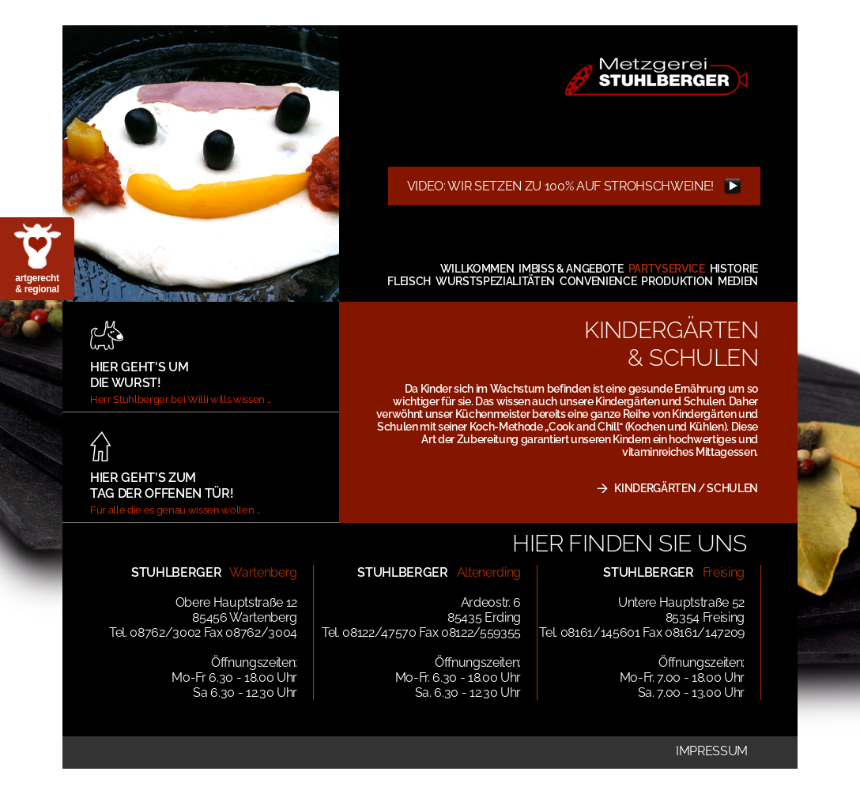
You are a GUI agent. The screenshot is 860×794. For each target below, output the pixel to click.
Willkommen (477, 268)
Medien (738, 281)
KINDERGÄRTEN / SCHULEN (686, 488)
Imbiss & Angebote (571, 268)
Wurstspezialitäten (495, 281)
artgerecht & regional (36, 284)
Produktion (677, 281)
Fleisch (409, 281)
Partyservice (666, 268)
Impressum (712, 750)
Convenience (598, 281)
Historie (734, 268)
